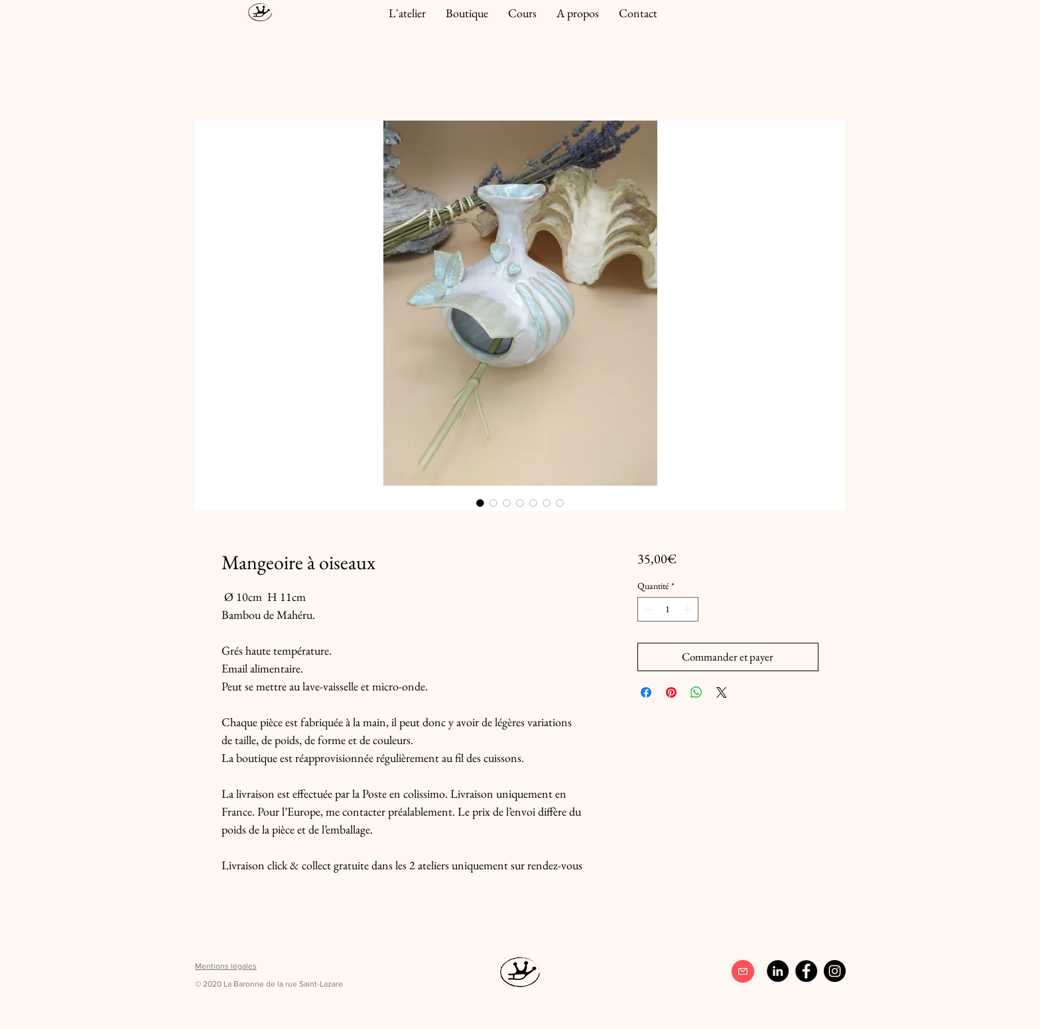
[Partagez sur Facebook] (646, 692)
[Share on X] (722, 692)
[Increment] (688, 609)
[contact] (742, 971)
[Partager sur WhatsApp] (696, 692)
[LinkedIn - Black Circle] (778, 971)
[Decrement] (647, 609)
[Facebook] (806, 971)
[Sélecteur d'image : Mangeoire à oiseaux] (480, 503)
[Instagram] (835, 971)
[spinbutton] (668, 609)
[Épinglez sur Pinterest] (671, 692)
